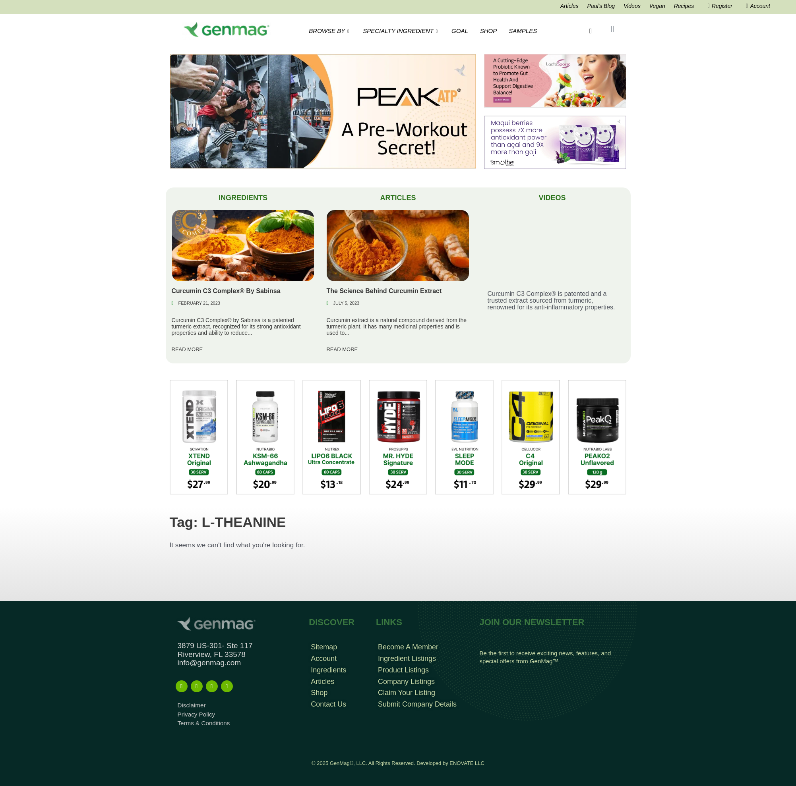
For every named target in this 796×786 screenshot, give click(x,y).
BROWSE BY (330, 30)
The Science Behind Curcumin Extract (384, 291)
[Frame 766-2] (323, 111)
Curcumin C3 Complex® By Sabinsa (226, 291)
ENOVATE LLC (466, 763)
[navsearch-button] (591, 31)
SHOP (488, 30)
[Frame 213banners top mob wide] (555, 80)
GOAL (459, 30)
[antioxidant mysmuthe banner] (555, 142)
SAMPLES (523, 30)
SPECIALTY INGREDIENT (401, 30)
